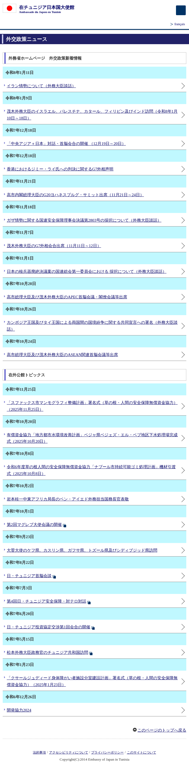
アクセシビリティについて (68, 752)
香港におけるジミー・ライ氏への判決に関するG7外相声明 (60, 169)
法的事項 (39, 752)
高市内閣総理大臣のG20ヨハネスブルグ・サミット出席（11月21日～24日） (75, 195)
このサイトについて (141, 752)
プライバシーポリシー (107, 752)
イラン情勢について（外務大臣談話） (41, 86)
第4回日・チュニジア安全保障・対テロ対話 (46, 601)
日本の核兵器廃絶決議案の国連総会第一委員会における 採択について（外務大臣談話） (86, 271)
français (179, 24)
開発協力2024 (19, 710)
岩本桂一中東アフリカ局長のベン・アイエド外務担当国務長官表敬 (68, 499)
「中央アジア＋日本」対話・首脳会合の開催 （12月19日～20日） (66, 143)
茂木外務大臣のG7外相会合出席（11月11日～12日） (54, 246)
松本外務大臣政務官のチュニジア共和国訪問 (47, 652)
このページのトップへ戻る (161, 730)
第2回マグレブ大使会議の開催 (34, 524)
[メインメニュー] (181, 10)
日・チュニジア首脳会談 (29, 576)
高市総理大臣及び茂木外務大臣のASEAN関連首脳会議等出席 (62, 355)
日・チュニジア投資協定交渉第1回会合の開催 (48, 627)
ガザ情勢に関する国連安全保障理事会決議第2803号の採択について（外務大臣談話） (84, 220)
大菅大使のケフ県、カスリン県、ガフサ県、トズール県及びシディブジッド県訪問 (82, 550)
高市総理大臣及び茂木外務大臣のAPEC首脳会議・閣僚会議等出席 (67, 297)
